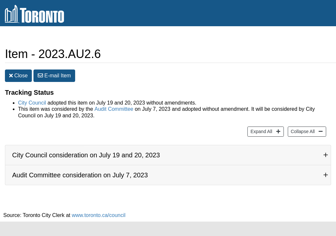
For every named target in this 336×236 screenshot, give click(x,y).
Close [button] (18, 75)
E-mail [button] (54, 75)
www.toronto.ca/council (99, 215)
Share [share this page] (315, 37)
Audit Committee (113, 109)
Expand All (260, 131)
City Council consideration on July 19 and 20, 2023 (86, 155)
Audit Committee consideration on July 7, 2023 (80, 175)
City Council (32, 103)
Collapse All (302, 131)
